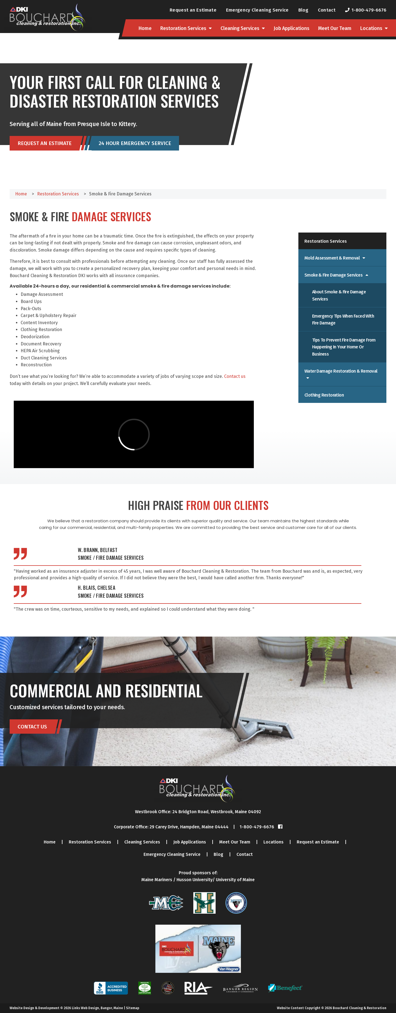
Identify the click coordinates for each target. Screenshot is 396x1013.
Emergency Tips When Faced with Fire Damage (343, 319)
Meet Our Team (334, 28)
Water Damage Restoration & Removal (341, 371)
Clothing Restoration (324, 395)
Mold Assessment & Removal (332, 258)
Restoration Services (183, 28)
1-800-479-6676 (368, 10)
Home (145, 28)
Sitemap (132, 1008)
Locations (371, 28)
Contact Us (32, 726)
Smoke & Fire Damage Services (334, 275)
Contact (327, 10)
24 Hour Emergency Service (135, 143)
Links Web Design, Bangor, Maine (98, 1008)
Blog (303, 10)
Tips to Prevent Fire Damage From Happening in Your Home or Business (344, 347)
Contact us (235, 376)
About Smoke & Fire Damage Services (339, 295)
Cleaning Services (240, 28)
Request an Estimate (193, 10)
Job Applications (291, 28)
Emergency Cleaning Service (257, 10)
